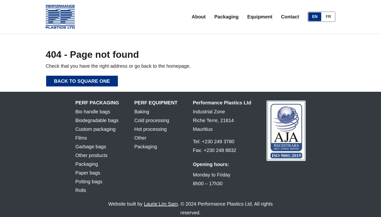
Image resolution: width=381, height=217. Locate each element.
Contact (290, 16)
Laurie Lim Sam (161, 204)
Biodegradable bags (97, 120)
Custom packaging (95, 129)
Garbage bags (90, 146)
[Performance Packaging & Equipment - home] (60, 17)
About (199, 16)
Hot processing (150, 129)
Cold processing (151, 120)
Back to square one (82, 81)
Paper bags (87, 172)
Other (140, 138)
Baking (141, 111)
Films (81, 138)
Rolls (80, 190)
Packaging (226, 16)
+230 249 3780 (218, 141)
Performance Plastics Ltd (222, 102)
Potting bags (88, 181)
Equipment (259, 16)
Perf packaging (97, 102)
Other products (91, 155)
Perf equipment (156, 102)
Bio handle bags (92, 111)
